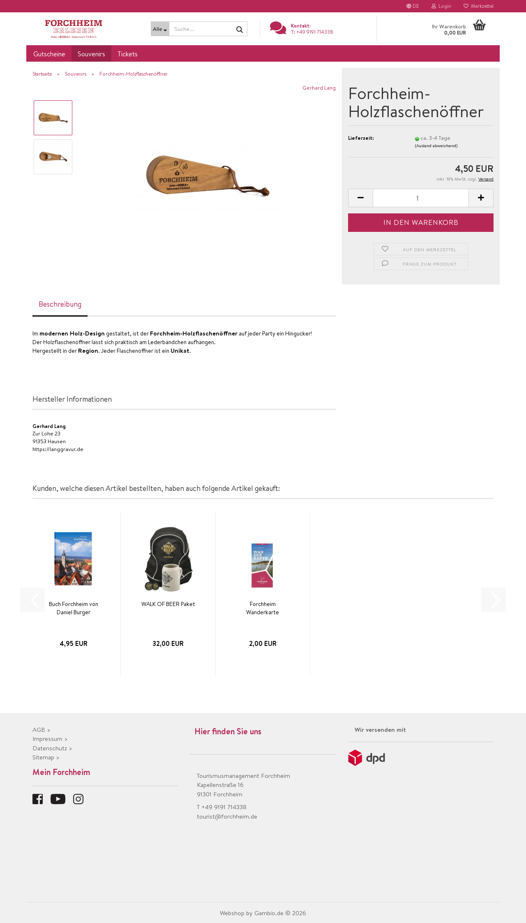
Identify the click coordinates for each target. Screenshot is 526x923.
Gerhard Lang (319, 87)
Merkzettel (479, 5)
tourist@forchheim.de (227, 816)
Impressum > (50, 738)
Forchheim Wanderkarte (262, 608)
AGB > (41, 729)
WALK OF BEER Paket (168, 604)
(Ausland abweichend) (436, 145)
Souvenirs (91, 53)
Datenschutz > (52, 748)
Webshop (232, 913)
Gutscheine (49, 53)
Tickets (128, 53)
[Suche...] (160, 28)
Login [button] (441, 5)
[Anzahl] (421, 198)
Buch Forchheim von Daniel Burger (73, 608)
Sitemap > (46, 757)
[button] (412, 6)
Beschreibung (60, 304)
